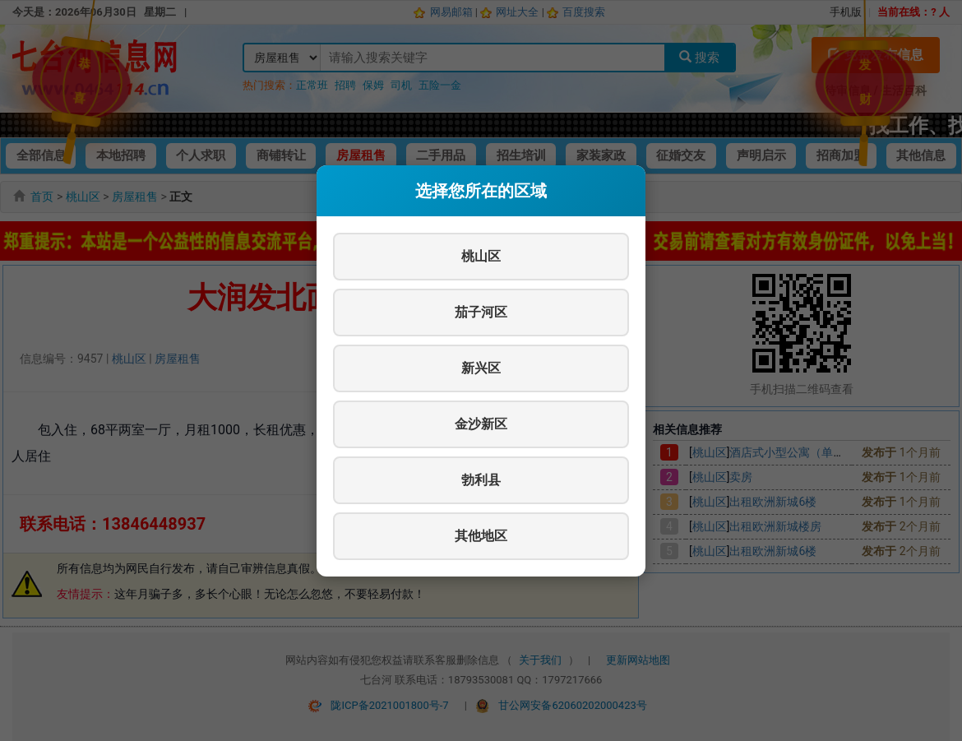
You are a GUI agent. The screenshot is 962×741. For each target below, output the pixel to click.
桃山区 (481, 256)
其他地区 (481, 536)
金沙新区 (481, 424)
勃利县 (481, 480)
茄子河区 (481, 312)
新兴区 (481, 368)
